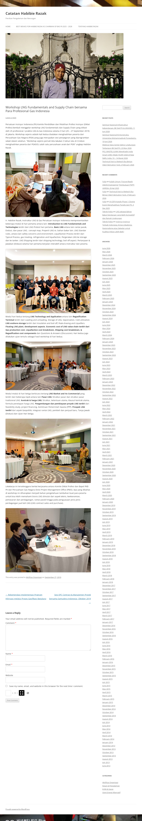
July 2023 (106, 362)
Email (9, 664)
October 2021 (107, 432)
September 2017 (109, 595)
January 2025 (107, 301)
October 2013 (107, 752)
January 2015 (107, 702)
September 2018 (109, 555)
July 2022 (106, 402)
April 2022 (106, 412)
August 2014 (107, 719)
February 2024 (108, 338)
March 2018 (107, 575)
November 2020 (109, 468)
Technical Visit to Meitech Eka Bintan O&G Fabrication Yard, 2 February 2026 (119, 194)
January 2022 (107, 422)
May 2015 (106, 689)
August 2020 (107, 478)
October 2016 (107, 632)
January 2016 (107, 662)
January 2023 (107, 382)
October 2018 (107, 552)
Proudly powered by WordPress (18, 809)
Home (8, 26)
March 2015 (107, 695)
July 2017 (106, 602)
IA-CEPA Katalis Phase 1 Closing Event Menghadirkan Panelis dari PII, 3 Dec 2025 (118, 204)
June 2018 (106, 565)
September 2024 (109, 315)
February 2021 (108, 458)
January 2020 (107, 502)
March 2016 (107, 655)
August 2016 (107, 639)
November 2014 (109, 709)
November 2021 (109, 428)
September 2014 (109, 715)
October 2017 (107, 592)
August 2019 (107, 518)
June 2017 (106, 605)
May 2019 (106, 528)
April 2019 (106, 532)
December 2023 (108, 345)
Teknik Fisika (107, 211)
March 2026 (107, 255)
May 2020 (106, 488)
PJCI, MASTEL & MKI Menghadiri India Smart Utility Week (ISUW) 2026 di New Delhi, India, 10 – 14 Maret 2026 (118, 154)
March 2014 (107, 735)
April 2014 (106, 732)
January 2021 (107, 462)
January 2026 (107, 261)
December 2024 (108, 305)
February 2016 (108, 659)
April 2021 (106, 452)
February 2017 (108, 619)
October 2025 (107, 271)
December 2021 (108, 425)
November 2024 (109, 308)
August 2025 (107, 278)
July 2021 (106, 442)
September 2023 (109, 355)
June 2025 (106, 285)
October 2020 (107, 472)
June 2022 (106, 405)
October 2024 (107, 311)
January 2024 (107, 342)
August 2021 (107, 438)
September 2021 (109, 435)
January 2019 (107, 542)
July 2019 (106, 522)
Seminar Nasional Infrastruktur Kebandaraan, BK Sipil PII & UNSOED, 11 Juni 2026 (118, 128)
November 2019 (109, 508)
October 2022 (107, 392)
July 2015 (106, 682)
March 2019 (107, 535)
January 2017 (107, 622)
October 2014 (107, 712)
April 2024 (106, 332)
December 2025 (108, 265)
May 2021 (106, 448)
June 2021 (106, 445)
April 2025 (106, 291)
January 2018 (107, 582)
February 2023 (108, 378)
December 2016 (108, 625)
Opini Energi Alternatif (111, 792)
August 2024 (107, 318)
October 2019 (107, 512)
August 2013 (107, 759)
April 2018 (106, 572)
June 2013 (106, 766)
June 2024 (106, 325)
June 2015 (106, 685)
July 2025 (106, 281)
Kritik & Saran (107, 789)
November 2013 (109, 749)
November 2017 (109, 589)
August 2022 (107, 398)
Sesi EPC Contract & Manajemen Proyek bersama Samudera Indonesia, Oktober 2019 (70, 598)
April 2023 (106, 372)
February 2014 (108, 739)
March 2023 (107, 375)
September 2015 (109, 675)
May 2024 (106, 328)
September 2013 (109, 756)
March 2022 (107, 415)
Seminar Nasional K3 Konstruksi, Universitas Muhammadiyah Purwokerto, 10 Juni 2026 (119, 138)
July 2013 (106, 762)
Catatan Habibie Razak (26, 13)
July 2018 (106, 562)
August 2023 (107, 358)
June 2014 (106, 725)
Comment (11, 623)
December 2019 (108, 505)
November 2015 (109, 669)
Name (9, 653)
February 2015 (108, 699)
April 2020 (106, 492)
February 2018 (108, 579)
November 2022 (109, 388)
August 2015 (107, 679)
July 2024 (106, 321)
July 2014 (106, 722)
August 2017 (107, 599)
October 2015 (107, 672)
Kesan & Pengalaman (111, 786)
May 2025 (106, 288)
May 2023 (106, 368)
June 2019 (106, 525)
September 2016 (109, 635)
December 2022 (108, 385)
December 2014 (108, 705)
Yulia (104, 181)
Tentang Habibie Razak (88, 26)
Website (9, 675)
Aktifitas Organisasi (34, 577)
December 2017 (108, 585)
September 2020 (109, 475)
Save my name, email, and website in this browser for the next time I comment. (46, 686)
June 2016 (106, 645)
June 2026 (106, 248)
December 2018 (108, 545)
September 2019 (109, 515)
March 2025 (107, 295)
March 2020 (107, 495)
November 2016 (109, 629)
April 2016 (106, 652)
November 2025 (109, 268)
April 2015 (106, 692)
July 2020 (106, 482)
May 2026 (106, 251)
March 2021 (107, 455)
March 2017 (107, 615)
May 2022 (106, 408)
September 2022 (109, 395)
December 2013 (108, 745)
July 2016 (106, 642)
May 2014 (106, 729)
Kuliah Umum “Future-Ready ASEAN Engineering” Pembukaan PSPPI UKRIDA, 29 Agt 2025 (118, 184)
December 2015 (108, 665)
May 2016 (106, 649)
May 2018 (106, 569)
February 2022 (108, 418)
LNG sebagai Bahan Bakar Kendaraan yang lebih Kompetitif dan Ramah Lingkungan (118, 215)
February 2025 (108, 298)
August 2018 (107, 559)
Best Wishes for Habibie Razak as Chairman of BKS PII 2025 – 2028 (44, 26)
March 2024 (107, 335)
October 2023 (107, 352)
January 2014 (107, 742)
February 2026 (108, 258)
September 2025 (109, 275)
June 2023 (106, 365)
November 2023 (109, 348)
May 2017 (106, 609)
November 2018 (109, 549)
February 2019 (108, 539)
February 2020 (108, 498)
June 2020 (106, 485)
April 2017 (106, 612)
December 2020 (108, 465)
